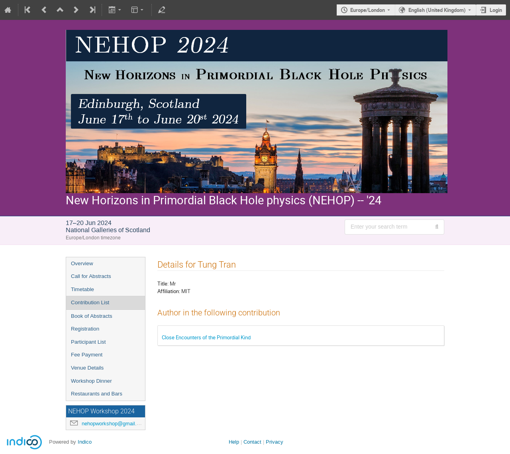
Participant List (88, 342)
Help (234, 441)
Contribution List (90, 302)
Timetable (82, 289)
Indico (85, 441)
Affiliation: (168, 291)
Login (496, 10)
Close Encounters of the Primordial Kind (206, 337)
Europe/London (367, 10)
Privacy (274, 441)
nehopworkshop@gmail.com (114, 423)
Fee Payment (86, 355)
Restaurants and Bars (96, 394)
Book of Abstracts (91, 316)
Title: (163, 283)
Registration (85, 329)
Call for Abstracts (91, 276)
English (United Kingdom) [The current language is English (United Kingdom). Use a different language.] (437, 10)
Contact (252, 441)
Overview (82, 263)
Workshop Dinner (91, 381)
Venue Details (87, 368)
